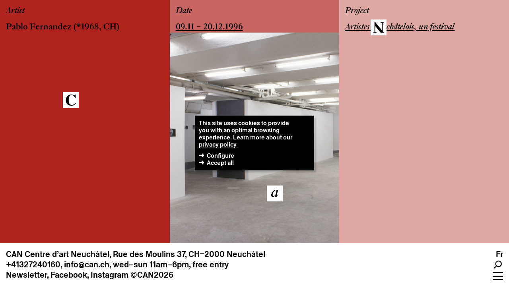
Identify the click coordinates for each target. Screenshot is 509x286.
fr (499, 254)
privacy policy (218, 144)
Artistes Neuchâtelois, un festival (400, 27)
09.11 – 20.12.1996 (209, 27)
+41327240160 (33, 264)
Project (357, 11)
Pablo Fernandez (39, 27)
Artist (15, 11)
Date (184, 11)
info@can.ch (86, 264)
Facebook (69, 274)
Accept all (220, 162)
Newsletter (26, 274)
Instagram (109, 274)
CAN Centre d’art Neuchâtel (57, 254)
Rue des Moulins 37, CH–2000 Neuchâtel (189, 254)
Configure (220, 155)
